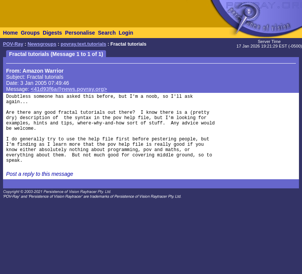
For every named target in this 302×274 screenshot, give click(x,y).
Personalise (80, 33)
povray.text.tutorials (83, 44)
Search (107, 33)
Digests (52, 33)
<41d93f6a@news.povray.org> (69, 89)
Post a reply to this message (39, 174)
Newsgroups (41, 44)
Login (126, 33)
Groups (30, 33)
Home (10, 33)
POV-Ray (13, 44)
